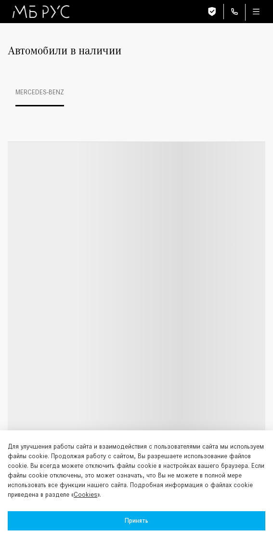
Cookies (85, 494)
